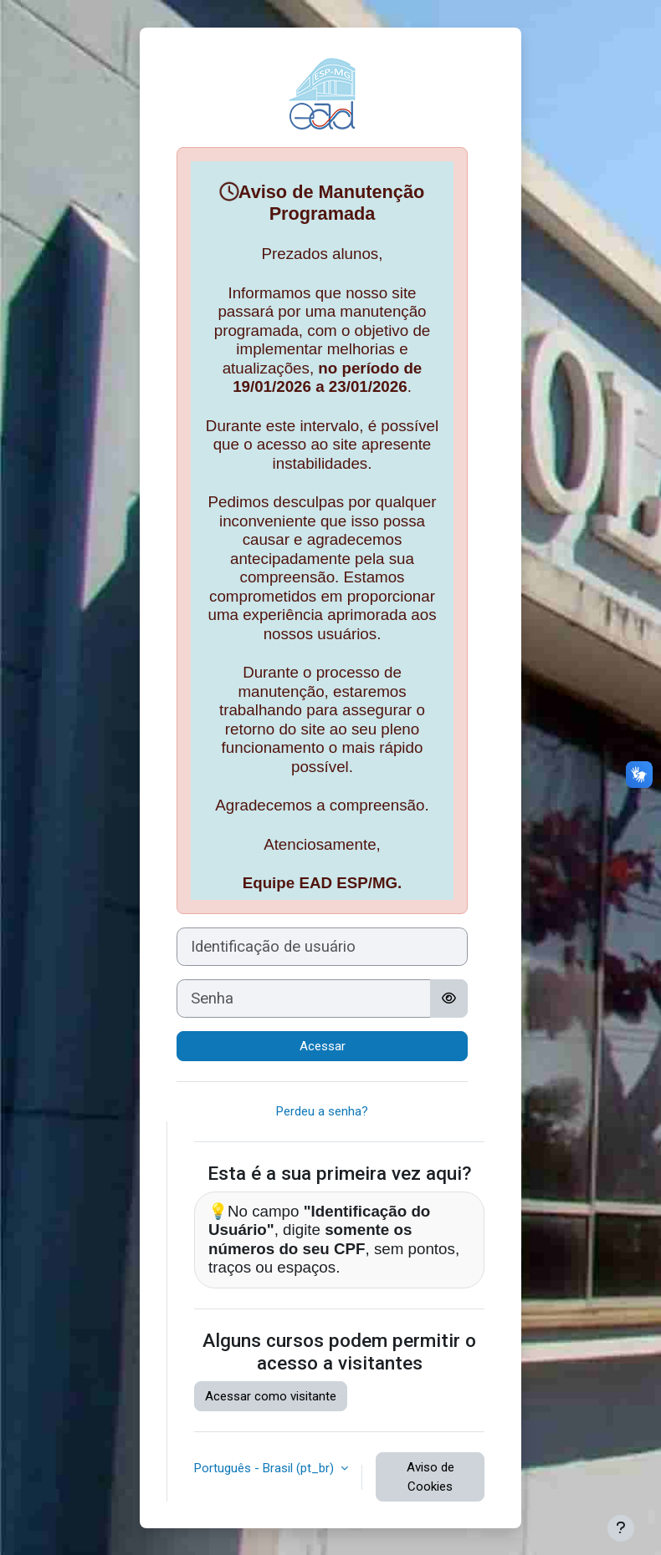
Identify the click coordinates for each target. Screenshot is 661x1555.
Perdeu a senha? (322, 1111)
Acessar (323, 1046)
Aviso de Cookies (430, 1477)
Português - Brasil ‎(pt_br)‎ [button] (265, 1468)
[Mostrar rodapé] (620, 1528)
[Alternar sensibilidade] (449, 998)
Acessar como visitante (270, 1396)
